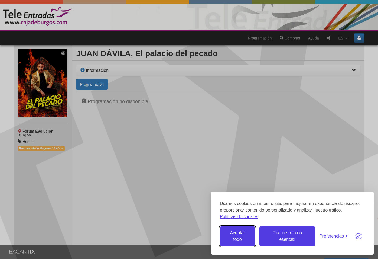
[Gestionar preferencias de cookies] (334, 236)
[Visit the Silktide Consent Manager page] (358, 236)
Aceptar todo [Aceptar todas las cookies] (237, 236)
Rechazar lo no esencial (287, 236)
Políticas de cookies (239, 216)
